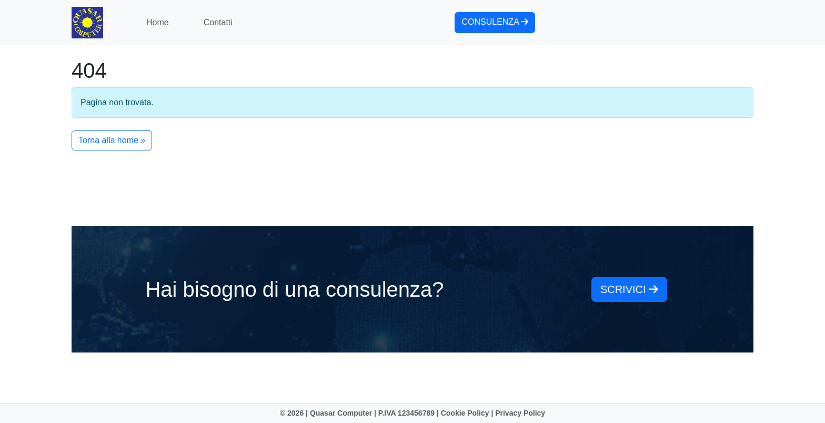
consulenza (494, 21)
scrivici (629, 289)
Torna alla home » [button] (111, 140)
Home (157, 22)
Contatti (218, 22)
